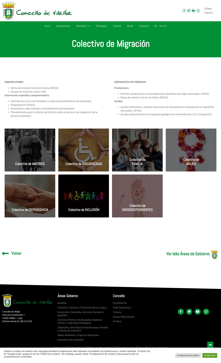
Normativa (83, 25)
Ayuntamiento (63, 26)
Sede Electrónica (122, 307)
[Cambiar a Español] (209, 13)
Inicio (47, 26)
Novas (130, 26)
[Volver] (5, 253)
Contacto (144, 26)
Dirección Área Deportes (70, 339)
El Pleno (117, 321)
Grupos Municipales (123, 316)
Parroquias (101, 26)
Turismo (117, 26)
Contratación (120, 303)
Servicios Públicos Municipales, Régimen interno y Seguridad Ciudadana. (80, 321)
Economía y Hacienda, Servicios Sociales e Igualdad (81, 314)
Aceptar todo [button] (209, 355)
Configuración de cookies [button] (188, 355)
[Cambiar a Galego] (208, 8)
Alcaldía (62, 303)
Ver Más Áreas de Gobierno (188, 254)
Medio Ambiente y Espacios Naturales (78, 335)
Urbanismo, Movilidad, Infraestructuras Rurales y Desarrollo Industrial (83, 329)
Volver (16, 253)
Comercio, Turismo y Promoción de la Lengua (82, 307)
